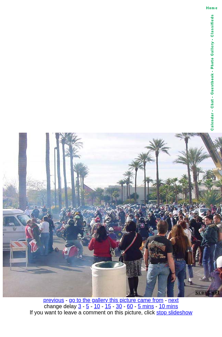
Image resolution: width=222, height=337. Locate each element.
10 (97, 306)
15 (108, 306)
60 (130, 306)
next (173, 300)
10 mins (168, 306)
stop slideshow (175, 312)
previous (54, 300)
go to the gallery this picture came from (116, 300)
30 (119, 306)
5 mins (146, 306)
